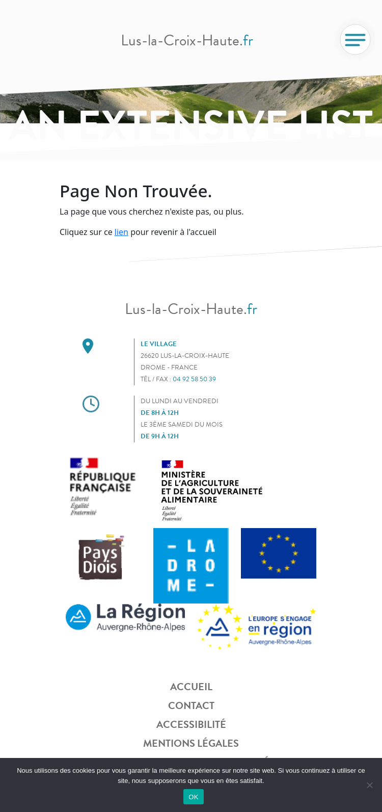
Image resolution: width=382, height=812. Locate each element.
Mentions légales (191, 743)
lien (121, 232)
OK (193, 797)
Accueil (191, 686)
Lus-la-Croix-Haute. (187, 40)
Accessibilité (191, 724)
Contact (191, 705)
